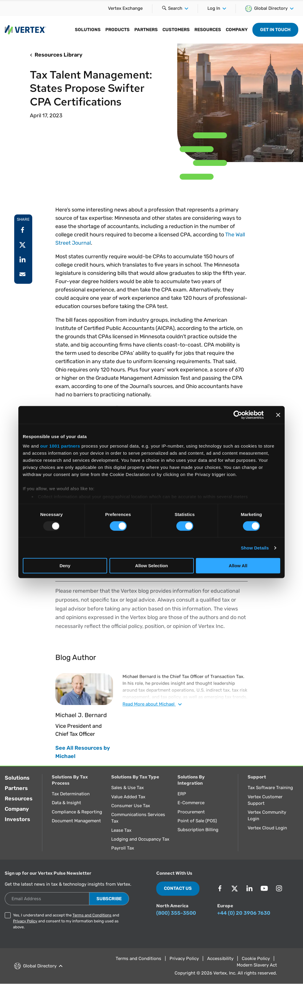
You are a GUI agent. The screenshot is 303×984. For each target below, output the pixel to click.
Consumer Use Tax (130, 805)
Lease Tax (121, 830)
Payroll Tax (122, 848)
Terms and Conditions (92, 915)
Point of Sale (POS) (197, 820)
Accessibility (220, 958)
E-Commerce (191, 802)
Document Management (76, 820)
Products (117, 29)
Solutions (88, 29)
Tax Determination (71, 794)
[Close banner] (278, 415)
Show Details (255, 547)
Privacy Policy (25, 921)
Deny (64, 565)
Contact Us (178, 888)
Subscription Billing (198, 829)
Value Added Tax (128, 796)
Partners (146, 29)
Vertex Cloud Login (267, 828)
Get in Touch (275, 29)
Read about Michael (152, 704)
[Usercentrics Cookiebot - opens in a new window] (238, 415)
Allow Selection (151, 565)
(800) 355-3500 (176, 913)
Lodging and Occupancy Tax (140, 839)
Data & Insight (66, 802)
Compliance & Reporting (77, 812)
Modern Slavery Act (257, 965)
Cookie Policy (256, 958)
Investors (17, 819)
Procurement (191, 812)
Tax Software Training (270, 787)
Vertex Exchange (125, 8)
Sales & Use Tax (127, 787)
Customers (176, 29)
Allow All (238, 565)
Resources (207, 29)
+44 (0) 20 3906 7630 (243, 913)
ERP (182, 794)
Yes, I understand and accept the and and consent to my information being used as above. (66, 921)
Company (237, 29)
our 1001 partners (60, 445)
